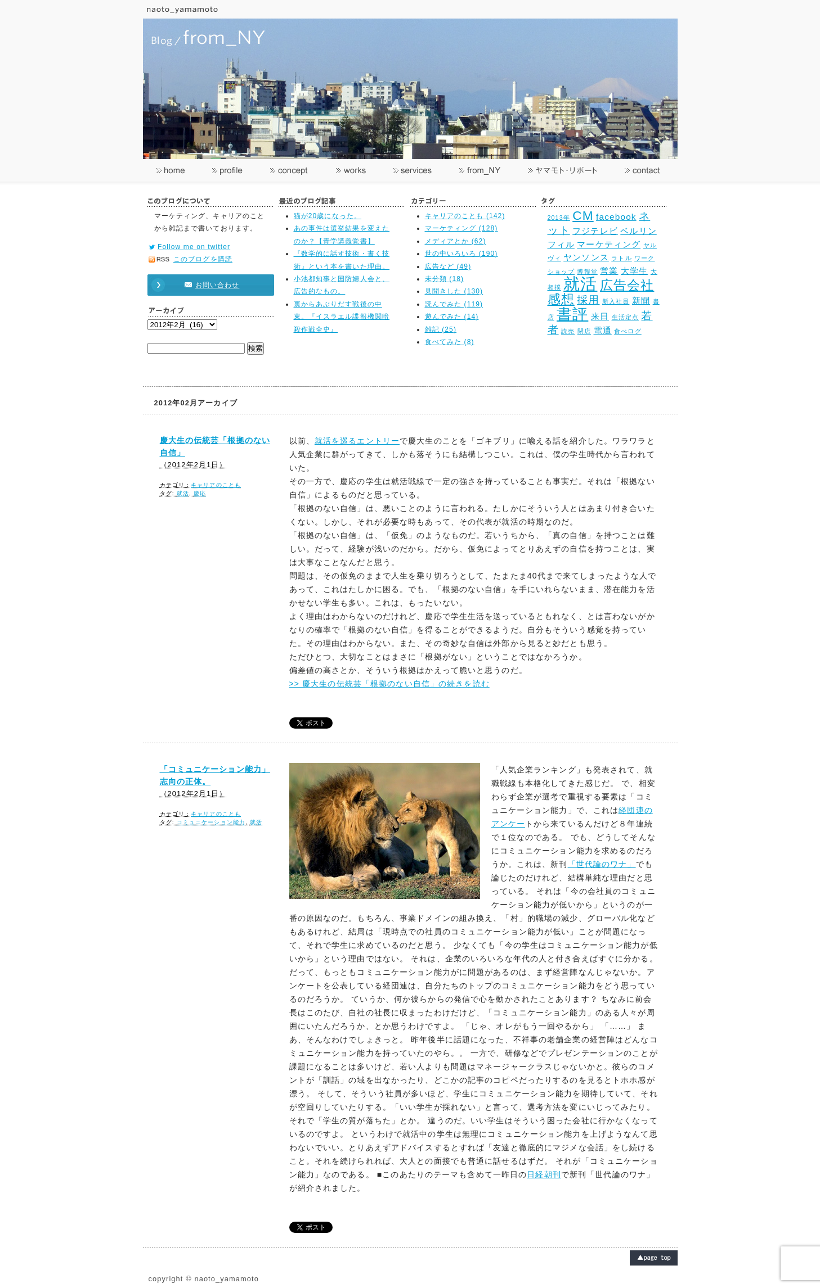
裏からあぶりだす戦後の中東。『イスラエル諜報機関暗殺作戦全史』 (342, 316)
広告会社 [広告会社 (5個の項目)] (627, 285)
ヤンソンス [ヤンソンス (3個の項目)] (586, 257)
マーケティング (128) (461, 228)
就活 (183, 493)
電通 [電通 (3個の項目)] (603, 330)
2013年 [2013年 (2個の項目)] (559, 217)
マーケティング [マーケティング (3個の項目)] (608, 244)
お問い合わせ (205, 285)
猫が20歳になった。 (328, 216)
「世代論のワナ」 (602, 864)
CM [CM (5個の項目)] (582, 216)
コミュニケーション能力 (211, 822)
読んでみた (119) (454, 304)
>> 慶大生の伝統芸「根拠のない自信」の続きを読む (389, 683)
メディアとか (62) (455, 241)
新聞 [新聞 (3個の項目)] (641, 300)
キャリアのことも (216, 485)
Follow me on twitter (194, 247)
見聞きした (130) (454, 291)
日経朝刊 (544, 1174)
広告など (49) (448, 266)
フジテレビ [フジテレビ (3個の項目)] (595, 231)
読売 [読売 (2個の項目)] (568, 331)
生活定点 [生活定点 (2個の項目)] (625, 317)
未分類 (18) (444, 279)
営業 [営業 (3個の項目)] (609, 270)
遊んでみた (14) (452, 316)
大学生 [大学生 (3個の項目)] (634, 270)
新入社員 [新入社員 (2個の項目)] (615, 301)
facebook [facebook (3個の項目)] (616, 217)
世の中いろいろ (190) (461, 253)
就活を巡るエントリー (357, 440)
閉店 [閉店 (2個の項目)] (584, 331)
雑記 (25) (441, 329)
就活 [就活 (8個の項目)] (580, 283)
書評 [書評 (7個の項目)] (572, 314)
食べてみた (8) (449, 342)
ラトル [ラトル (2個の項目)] (621, 258)
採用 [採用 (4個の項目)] (588, 299)
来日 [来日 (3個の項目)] (600, 316)
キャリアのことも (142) (465, 216)
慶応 (200, 493)
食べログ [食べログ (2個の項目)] (627, 331)
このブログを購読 (202, 259)
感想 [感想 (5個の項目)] (561, 299)
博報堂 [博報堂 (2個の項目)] (587, 271)
